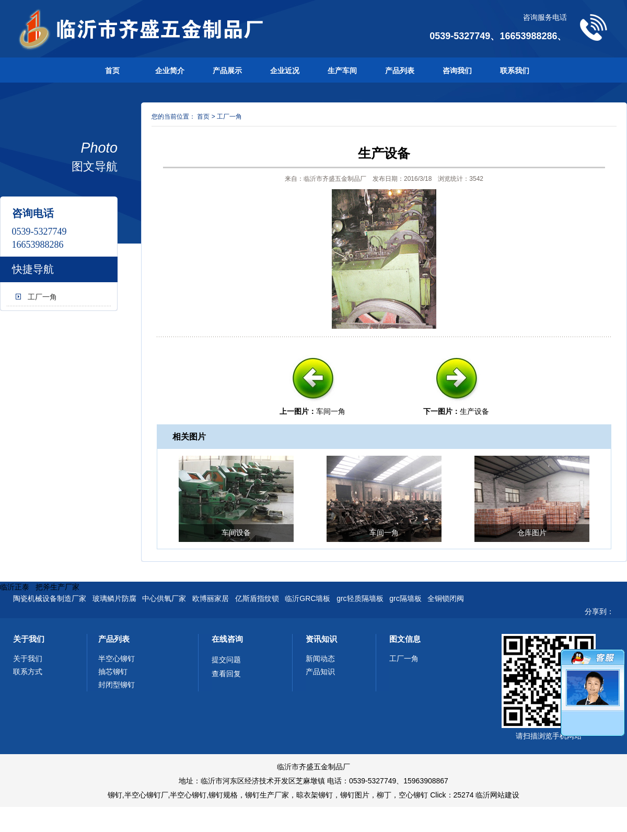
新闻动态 (320, 658)
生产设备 (474, 411)
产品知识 (320, 671)
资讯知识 (321, 638)
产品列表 (399, 70)
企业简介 (169, 70)
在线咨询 (227, 638)
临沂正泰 (14, 587)
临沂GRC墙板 (307, 598)
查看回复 (226, 673)
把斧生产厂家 (57, 587)
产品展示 (227, 70)
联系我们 (514, 70)
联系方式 (27, 671)
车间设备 (236, 532)
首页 (112, 70)
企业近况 (284, 70)
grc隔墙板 (405, 598)
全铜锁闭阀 (445, 598)
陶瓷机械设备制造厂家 (49, 598)
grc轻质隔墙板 (359, 598)
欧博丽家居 (210, 598)
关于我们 (28, 638)
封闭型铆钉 (116, 684)
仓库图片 (532, 532)
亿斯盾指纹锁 (257, 598)
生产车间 (342, 70)
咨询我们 (457, 70)
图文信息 (405, 638)
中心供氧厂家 (164, 598)
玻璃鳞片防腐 (114, 598)
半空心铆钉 (116, 658)
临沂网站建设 (497, 795)
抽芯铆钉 (112, 671)
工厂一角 (42, 297)
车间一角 (330, 411)
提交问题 (226, 659)
